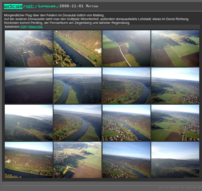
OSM (23, 26)
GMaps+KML (35, 26)
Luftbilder (47, 6)
